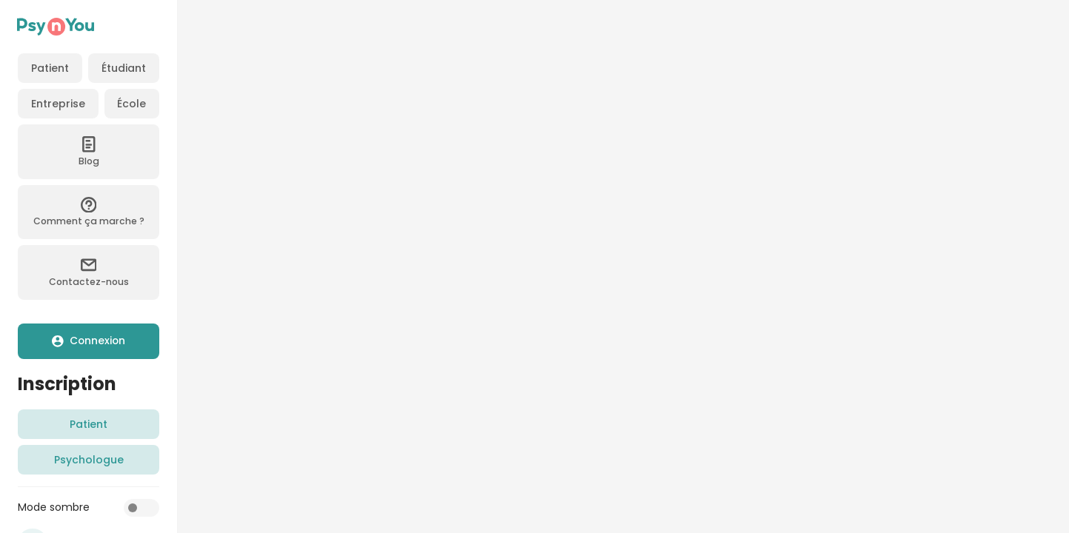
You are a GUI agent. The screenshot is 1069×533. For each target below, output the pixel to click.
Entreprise (58, 103)
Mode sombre (54, 507)
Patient (50, 68)
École (131, 103)
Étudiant (123, 68)
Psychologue (89, 459)
